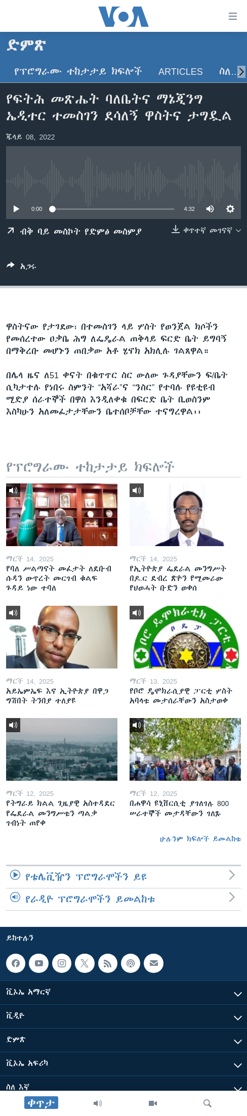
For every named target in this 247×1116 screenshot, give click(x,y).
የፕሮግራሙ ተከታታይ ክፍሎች (78, 71)
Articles (180, 71)
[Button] (21, 268)
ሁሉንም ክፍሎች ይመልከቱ (200, 839)
